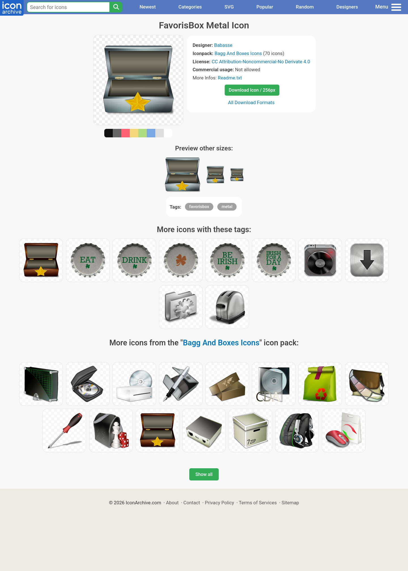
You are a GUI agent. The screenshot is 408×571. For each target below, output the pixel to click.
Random (305, 7)
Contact (191, 502)
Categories (190, 7)
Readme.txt (230, 78)
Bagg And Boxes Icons (238, 53)
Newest (147, 7)
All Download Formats (251, 102)
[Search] (115, 7)
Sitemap (290, 502)
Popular (264, 7)
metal (227, 206)
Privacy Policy (219, 502)
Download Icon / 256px (252, 90)
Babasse (223, 45)
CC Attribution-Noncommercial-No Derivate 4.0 (261, 61)
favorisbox (199, 206)
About (172, 502)
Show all (204, 474)
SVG (229, 7)
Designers (347, 7)
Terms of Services (258, 502)
